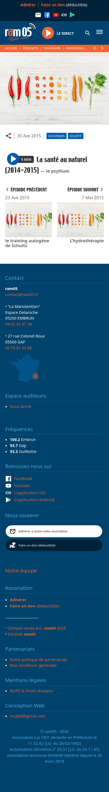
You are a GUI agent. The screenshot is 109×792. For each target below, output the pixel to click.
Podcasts (30, 48)
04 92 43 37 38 (18, 324)
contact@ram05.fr (21, 294)
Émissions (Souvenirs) (84, 48)
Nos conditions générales (33, 665)
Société (75, 136)
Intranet (21, 634)
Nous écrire (20, 406)
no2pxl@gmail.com (27, 716)
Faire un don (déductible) (37, 545)
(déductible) (64, 4)
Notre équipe (21, 570)
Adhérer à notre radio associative (43, 531)
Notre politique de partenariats (38, 659)
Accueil (11, 48)
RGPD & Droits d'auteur (31, 690)
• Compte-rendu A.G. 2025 (35, 628)
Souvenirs (52, 48)
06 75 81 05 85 (18, 347)
